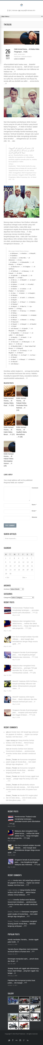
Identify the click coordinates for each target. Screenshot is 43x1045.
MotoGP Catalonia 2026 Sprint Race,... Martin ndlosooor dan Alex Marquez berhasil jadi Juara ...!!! (24, 699)
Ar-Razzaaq (25, 271)
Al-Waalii (23, 337)
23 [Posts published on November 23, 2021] (10, 570)
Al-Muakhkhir (15, 333)
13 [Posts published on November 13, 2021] (28, 562)
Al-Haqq (19, 308)
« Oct (7, 577)
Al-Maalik (32, 253)
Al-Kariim (31, 297)
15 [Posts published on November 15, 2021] (6, 566)
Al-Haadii (14, 357)
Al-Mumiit (23, 319)
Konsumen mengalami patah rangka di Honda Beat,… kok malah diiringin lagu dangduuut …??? (21, 762)
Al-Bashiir (14, 282)
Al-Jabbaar (13, 262)
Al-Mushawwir (15, 266)
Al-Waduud (14, 304)
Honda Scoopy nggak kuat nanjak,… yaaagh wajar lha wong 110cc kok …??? (22, 778)
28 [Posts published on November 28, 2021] (32, 570)
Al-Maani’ (20, 353)
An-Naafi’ (24, 355)
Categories (7, 597)
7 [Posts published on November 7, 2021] (31, 558)
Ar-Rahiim (23, 253)
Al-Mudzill (23, 280)
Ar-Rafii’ (20, 277)
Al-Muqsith (19, 348)
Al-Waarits (31, 359)
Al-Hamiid (14, 315)
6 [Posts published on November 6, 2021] (27, 558)
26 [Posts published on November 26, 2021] (23, 570)
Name (34, 504)
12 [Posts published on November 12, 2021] (23, 562)
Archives (7, 589)
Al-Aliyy (13, 293)
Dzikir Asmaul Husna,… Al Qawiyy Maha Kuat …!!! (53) (9, 401)
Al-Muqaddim (22, 330)
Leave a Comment (19, 59)
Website (34, 517)
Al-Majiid (14, 306)
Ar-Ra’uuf (19, 344)
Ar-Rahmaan (14, 253)
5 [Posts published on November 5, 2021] (22, 558)
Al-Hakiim (32, 302)
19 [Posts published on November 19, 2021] (23, 566)
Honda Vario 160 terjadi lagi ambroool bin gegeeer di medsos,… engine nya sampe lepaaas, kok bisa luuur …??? (22, 734)
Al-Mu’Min (22, 258)
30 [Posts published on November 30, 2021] (10, 574)
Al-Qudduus (13, 255)
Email (34, 511)
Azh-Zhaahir (20, 335)
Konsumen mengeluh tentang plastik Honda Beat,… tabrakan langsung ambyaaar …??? (20, 770)
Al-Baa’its (23, 306)
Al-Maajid (23, 324)
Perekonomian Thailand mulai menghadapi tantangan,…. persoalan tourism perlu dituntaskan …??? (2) (25, 610)
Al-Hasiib (14, 297)
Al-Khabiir (14, 286)
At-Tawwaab (14, 342)
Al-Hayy (32, 319)
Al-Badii (13, 359)
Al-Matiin (32, 311)
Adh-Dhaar (14, 355)
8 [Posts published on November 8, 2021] (5, 562)
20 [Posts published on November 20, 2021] (28, 566)
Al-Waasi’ (23, 302)
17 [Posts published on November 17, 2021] (15, 566)
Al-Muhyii (14, 319)
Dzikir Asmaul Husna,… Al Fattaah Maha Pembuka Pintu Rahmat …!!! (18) (21, 404)
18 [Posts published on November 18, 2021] (19, 566)
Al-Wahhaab (14, 271)
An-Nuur (32, 355)
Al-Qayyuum (14, 322)
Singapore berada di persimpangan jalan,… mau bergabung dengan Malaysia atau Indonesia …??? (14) (25, 654)
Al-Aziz (19, 260)
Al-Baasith (24, 275)
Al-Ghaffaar (26, 266)
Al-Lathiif (30, 284)
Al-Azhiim (23, 289)
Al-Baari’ (19, 264)
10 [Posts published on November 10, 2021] (15, 562)
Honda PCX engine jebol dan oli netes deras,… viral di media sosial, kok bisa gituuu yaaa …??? (22, 798)
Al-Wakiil (13, 311)
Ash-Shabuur (15, 364)
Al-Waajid (14, 324)
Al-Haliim (14, 289)
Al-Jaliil (22, 297)
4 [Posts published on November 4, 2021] (18, 558)
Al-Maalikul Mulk (16, 346)
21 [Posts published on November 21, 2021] (32, 566)
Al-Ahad (13, 326)
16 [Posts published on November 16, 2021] (10, 566)
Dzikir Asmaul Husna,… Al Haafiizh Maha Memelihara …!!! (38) (21, 432)
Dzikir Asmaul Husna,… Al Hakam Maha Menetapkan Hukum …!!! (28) (9, 460)
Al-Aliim (19, 273)
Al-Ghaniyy (23, 350)
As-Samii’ (32, 280)
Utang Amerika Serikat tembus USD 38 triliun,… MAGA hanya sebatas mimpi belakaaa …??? (20, 742)
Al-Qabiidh (14, 275)
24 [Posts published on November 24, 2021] (15, 570)
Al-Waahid (33, 324)
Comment (35, 488)
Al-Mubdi (33, 315)
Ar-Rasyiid (14, 361)
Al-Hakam (14, 284)
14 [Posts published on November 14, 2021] (32, 562)
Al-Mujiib (14, 302)
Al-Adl (22, 284)
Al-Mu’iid (14, 317)
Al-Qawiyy (23, 311)
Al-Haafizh (31, 293)
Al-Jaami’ (14, 350)
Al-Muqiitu (14, 295)
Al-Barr (20, 339)
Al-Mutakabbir (24, 262)
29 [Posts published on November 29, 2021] (6, 574)
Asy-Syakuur (21, 291)
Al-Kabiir (22, 293)
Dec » (24, 577)
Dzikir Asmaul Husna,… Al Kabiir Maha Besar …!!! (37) (9, 430)
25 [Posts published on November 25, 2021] (19, 570)
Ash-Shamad (14, 328)
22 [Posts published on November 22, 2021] (6, 570)
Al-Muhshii (23, 315)
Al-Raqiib (14, 300)
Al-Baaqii (22, 359)
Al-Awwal (25, 333)
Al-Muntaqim (25, 342)
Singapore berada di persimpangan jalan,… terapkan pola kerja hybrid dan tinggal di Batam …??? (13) (25, 712)
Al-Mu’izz (14, 280)
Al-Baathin (14, 337)
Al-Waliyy (14, 313)
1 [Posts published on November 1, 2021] (5, 558)
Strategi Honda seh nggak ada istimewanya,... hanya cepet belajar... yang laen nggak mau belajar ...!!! (24, 971)
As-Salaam (13, 258)
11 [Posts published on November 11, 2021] (19, 562)
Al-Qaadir (25, 328)
